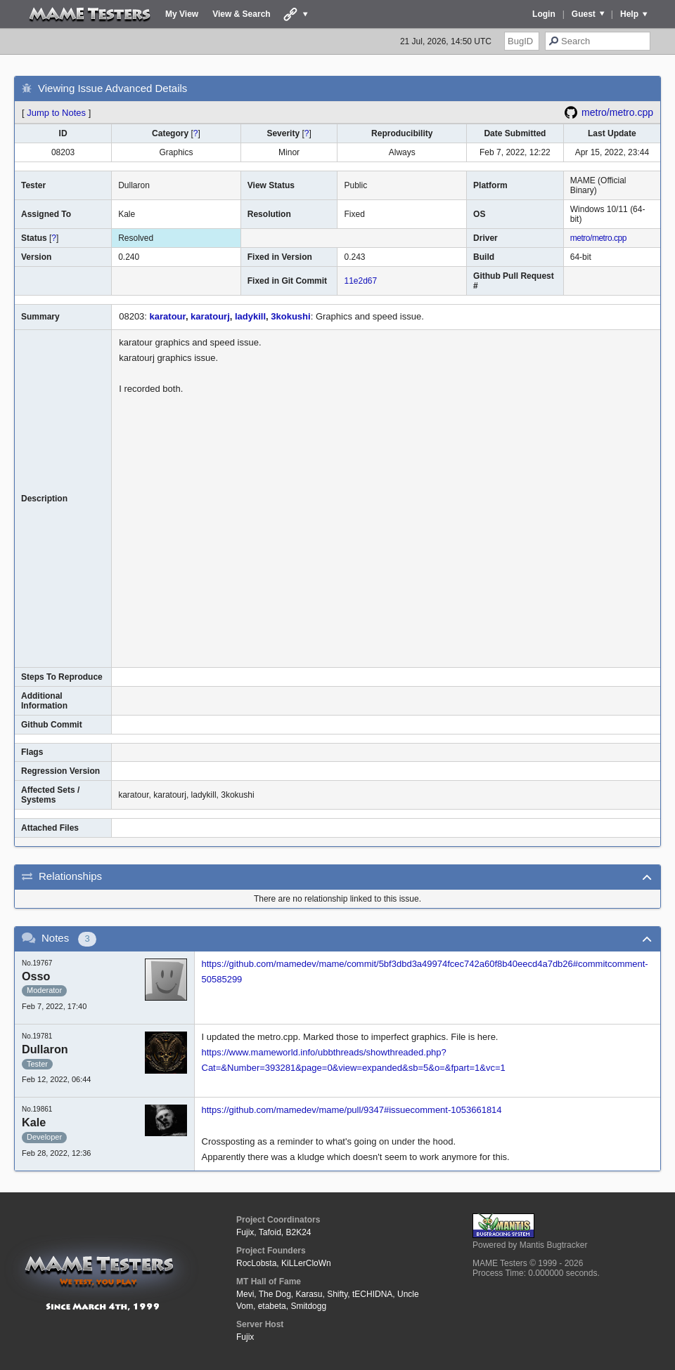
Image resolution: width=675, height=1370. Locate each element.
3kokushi (290, 316)
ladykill (250, 316)
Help (629, 14)
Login (543, 14)
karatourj (210, 316)
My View (181, 14)
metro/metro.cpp (617, 112)
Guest (584, 14)
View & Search (241, 14)
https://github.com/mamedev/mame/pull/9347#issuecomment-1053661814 (352, 1110)
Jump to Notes (56, 112)
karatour (168, 316)
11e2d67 (360, 281)
